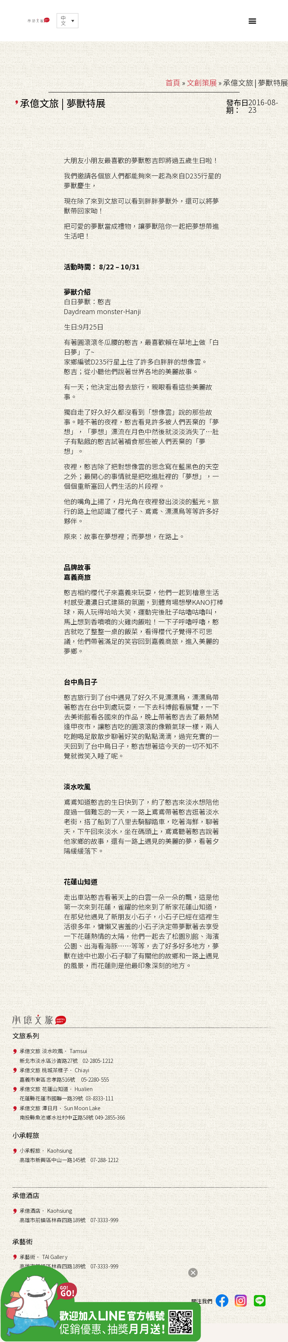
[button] (252, 21)
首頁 (172, 82)
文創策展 (202, 82)
